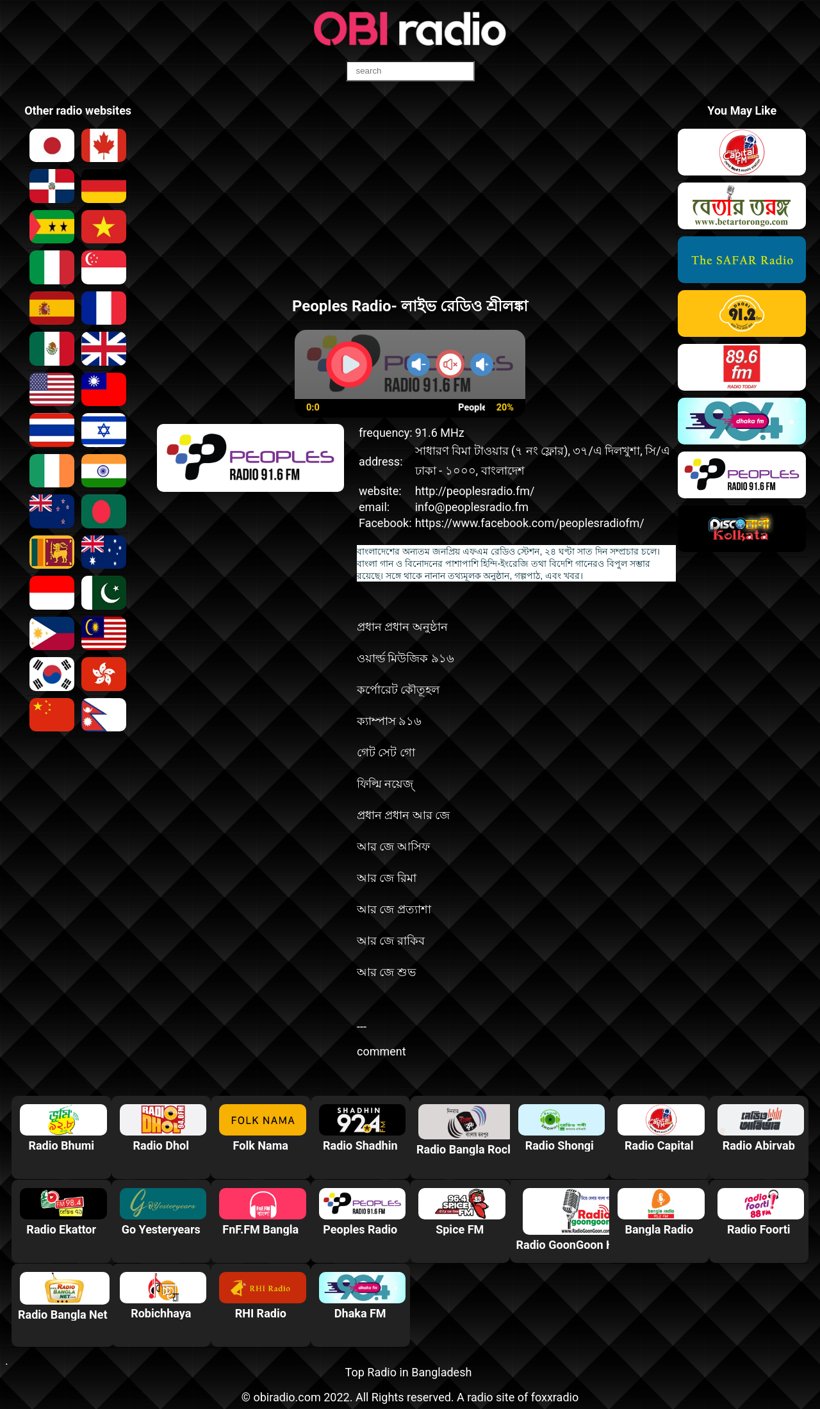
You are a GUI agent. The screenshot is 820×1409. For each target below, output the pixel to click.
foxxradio (555, 1397)
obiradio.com (286, 1397)
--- (361, 1026)
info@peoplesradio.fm (472, 507)
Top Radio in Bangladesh (408, 1372)
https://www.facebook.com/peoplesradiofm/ (529, 523)
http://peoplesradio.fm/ (475, 491)
